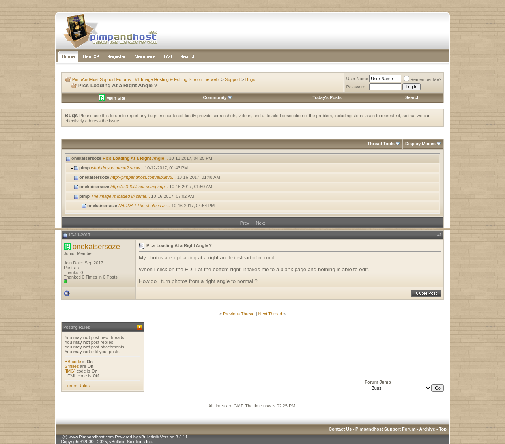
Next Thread (270, 313)
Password (355, 86)
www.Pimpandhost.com (91, 437)
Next (260, 223)
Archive (427, 429)
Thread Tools (381, 143)
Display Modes (420, 143)
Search (412, 97)
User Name (357, 78)
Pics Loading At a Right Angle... (135, 158)
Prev (244, 223)
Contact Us (340, 429)
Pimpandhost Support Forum (385, 429)
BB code (73, 361)
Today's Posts (326, 97)
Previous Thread (239, 313)
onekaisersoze (96, 246)
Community (217, 97)
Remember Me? (422, 79)
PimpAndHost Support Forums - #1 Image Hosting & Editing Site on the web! (146, 79)
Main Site (112, 98)
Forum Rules (77, 385)
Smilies (72, 366)
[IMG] (70, 371)
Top (443, 429)
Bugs (250, 79)
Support (232, 79)
